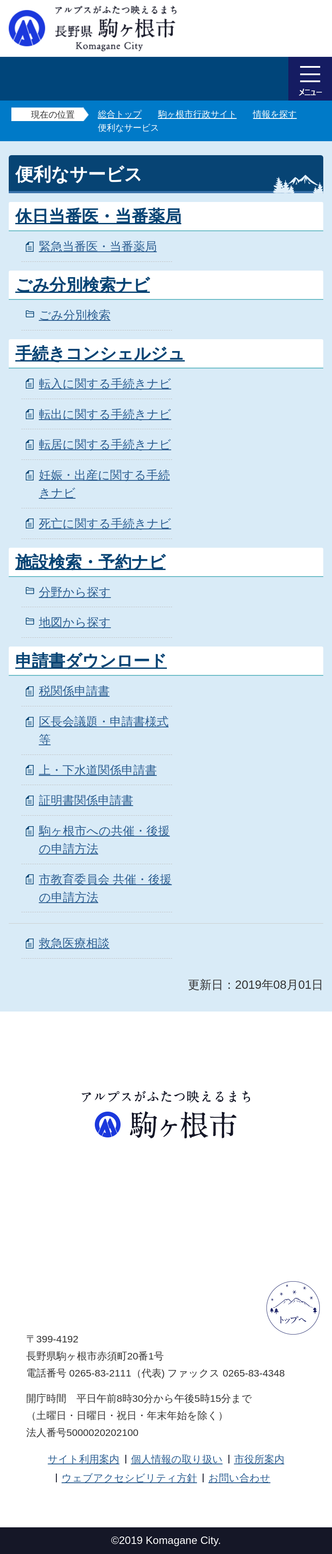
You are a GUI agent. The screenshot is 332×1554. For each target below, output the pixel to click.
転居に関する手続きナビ (105, 444)
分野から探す (75, 592)
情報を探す (275, 114)
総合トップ (120, 114)
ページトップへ (293, 1308)
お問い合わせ (239, 1478)
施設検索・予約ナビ (90, 562)
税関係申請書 (74, 691)
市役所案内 (259, 1459)
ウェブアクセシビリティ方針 (129, 1478)
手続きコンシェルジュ (100, 353)
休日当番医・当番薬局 (98, 216)
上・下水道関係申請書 (98, 770)
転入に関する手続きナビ (105, 383)
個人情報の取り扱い (177, 1459)
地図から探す (75, 622)
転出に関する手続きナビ (105, 414)
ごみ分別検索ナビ (82, 285)
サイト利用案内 (83, 1459)
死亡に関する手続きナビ (105, 523)
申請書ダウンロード (91, 661)
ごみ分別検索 (75, 315)
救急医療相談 (74, 943)
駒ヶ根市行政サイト (197, 114)
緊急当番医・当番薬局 (98, 246)
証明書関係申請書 (86, 800)
